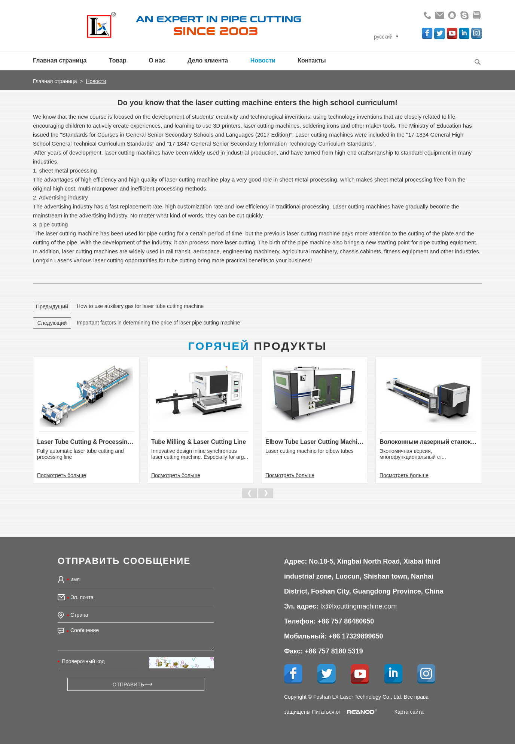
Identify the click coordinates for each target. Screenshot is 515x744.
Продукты (257, 346)
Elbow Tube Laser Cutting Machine (314, 442)
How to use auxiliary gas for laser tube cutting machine (140, 306)
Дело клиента (208, 60)
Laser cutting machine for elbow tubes (309, 451)
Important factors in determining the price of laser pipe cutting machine (158, 323)
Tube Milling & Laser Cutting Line (198, 442)
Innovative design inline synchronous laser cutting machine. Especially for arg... (199, 454)
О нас (157, 60)
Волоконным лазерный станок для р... (429, 442)
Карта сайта (409, 712)
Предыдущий (52, 307)
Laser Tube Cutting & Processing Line (86, 442)
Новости (262, 60)
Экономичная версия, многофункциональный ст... (413, 454)
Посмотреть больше (61, 475)
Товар (118, 60)
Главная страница (59, 60)
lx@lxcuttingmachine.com (358, 606)
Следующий (52, 323)
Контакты (312, 60)
